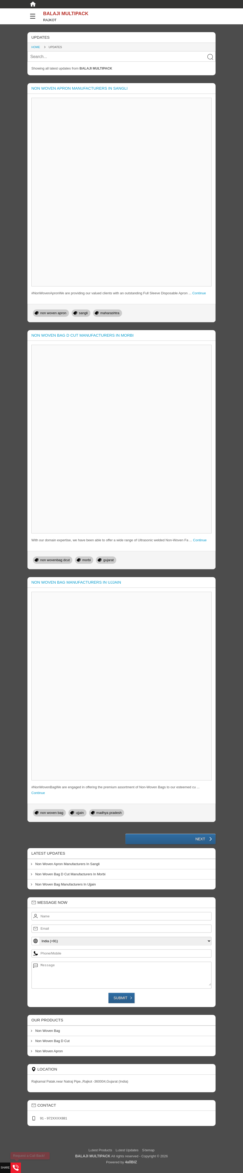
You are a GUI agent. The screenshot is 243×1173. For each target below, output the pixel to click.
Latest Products (101, 1150)
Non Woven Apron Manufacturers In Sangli (79, 88)
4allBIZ (131, 1162)
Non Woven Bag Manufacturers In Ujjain (76, 582)
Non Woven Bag (47, 1031)
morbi (86, 560)
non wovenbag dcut (55, 560)
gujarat (108, 560)
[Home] (33, 4)
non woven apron (53, 313)
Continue (199, 293)
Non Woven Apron (49, 1051)
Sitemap (148, 1150)
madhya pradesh (109, 813)
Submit (121, 998)
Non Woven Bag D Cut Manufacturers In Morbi (82, 335)
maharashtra (109, 313)
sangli (83, 313)
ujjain (80, 813)
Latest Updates (127, 1150)
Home (35, 47)
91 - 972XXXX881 (53, 1118)
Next (200, 839)
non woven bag (51, 813)
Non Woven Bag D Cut (52, 1041)
